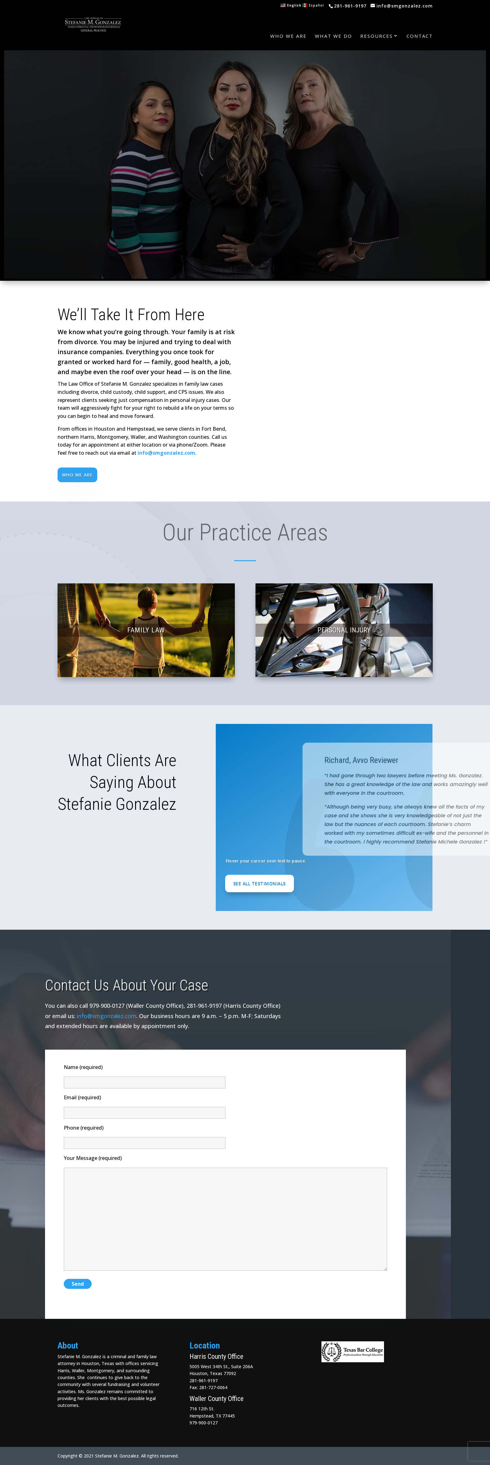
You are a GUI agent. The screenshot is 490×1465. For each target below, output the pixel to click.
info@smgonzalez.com (166, 452)
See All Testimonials (259, 883)
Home (253, 36)
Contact (420, 36)
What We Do (333, 36)
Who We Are (288, 36)
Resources (376, 36)
